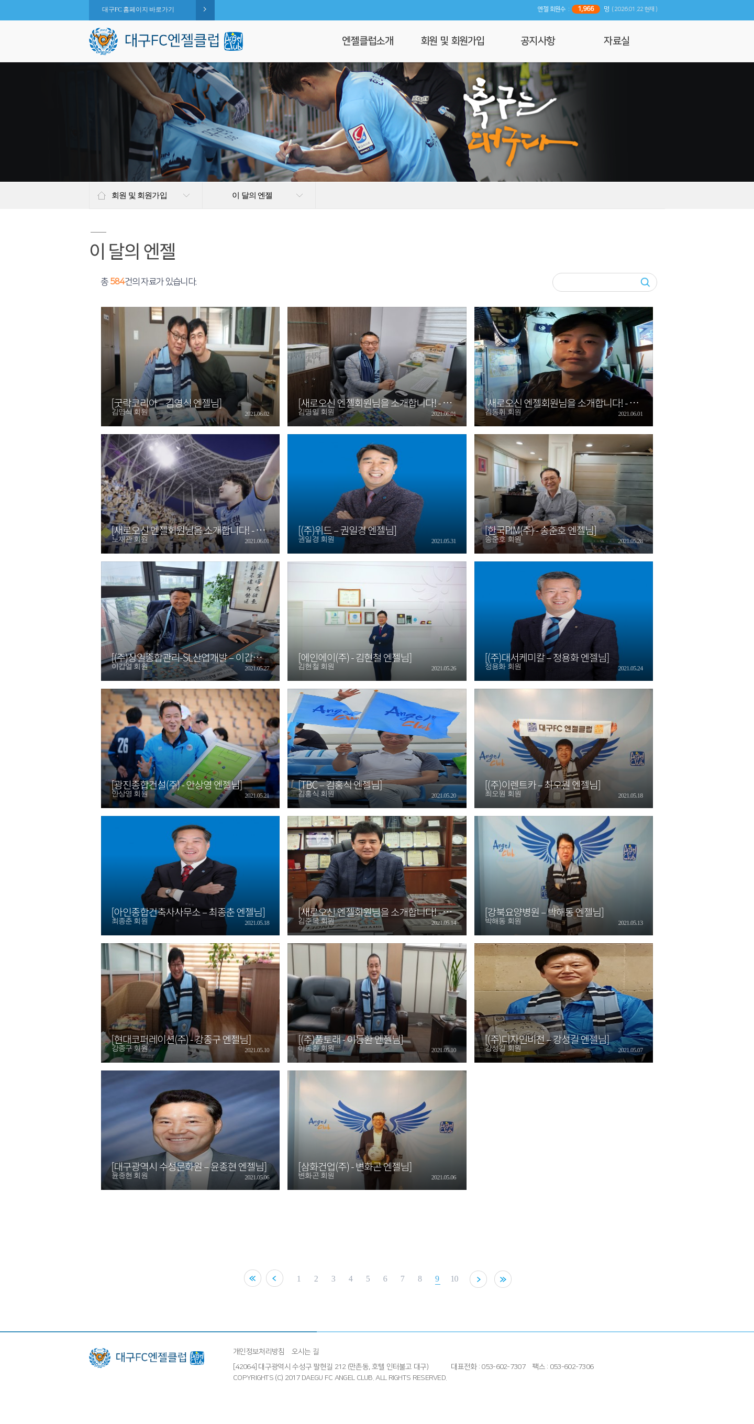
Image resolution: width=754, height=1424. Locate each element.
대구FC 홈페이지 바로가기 (138, 9)
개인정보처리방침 (258, 1352)
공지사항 (537, 41)
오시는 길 (305, 1352)
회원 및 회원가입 (452, 41)
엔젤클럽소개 (367, 41)
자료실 (616, 41)
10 (461, 1278)
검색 (645, 282)
